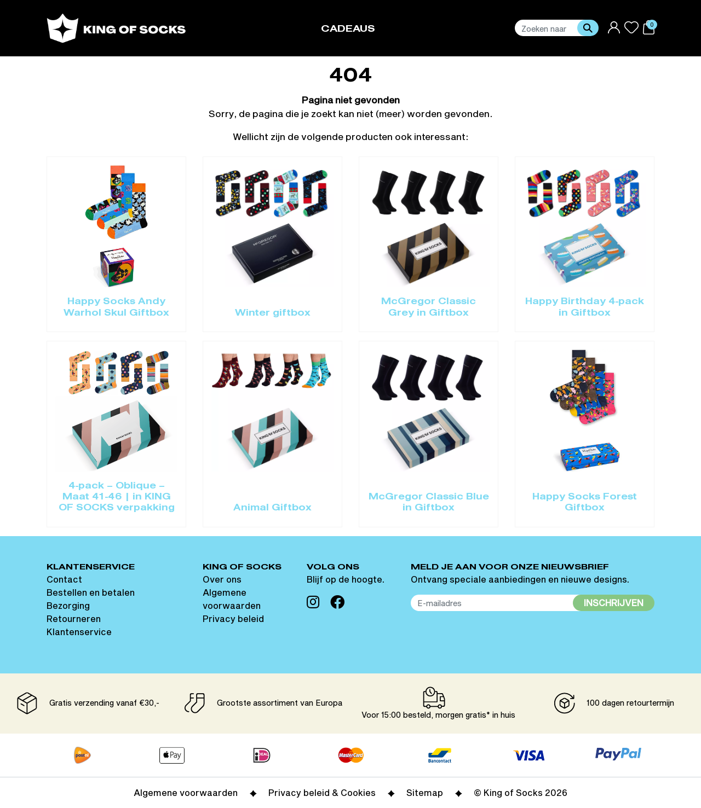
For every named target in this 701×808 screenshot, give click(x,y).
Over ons (222, 579)
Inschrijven (613, 602)
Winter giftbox (273, 313)
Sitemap (424, 792)
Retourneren (74, 618)
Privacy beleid (233, 618)
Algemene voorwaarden (186, 792)
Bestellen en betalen (91, 592)
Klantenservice (79, 631)
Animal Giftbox (272, 508)
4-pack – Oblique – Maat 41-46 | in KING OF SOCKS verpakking (117, 498)
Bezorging (68, 605)
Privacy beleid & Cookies (322, 792)
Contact (64, 579)
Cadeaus (348, 29)
